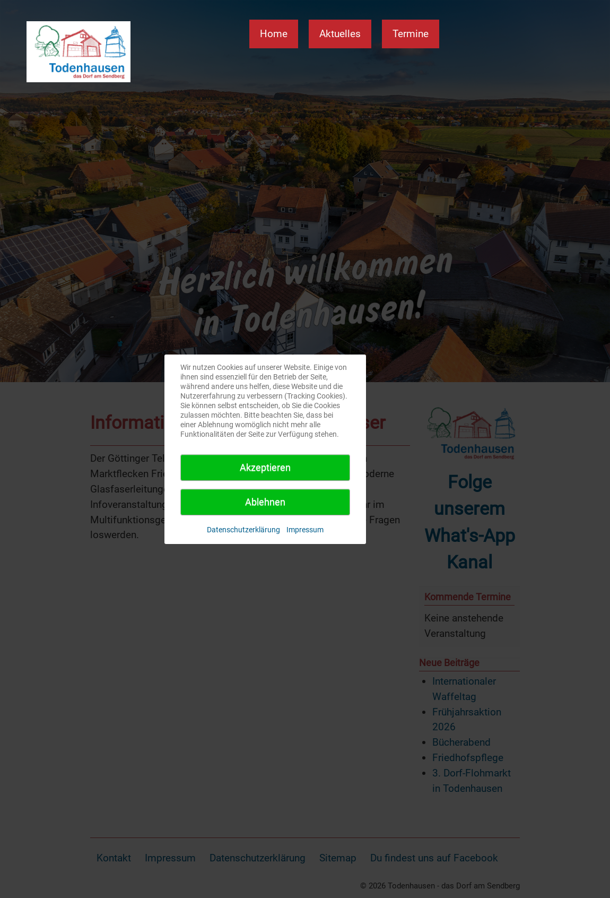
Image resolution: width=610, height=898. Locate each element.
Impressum (305, 529)
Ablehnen (265, 501)
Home (273, 34)
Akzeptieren (265, 467)
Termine (411, 34)
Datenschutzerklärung (243, 529)
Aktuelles (340, 34)
